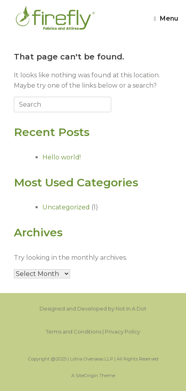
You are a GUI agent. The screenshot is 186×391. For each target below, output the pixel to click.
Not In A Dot (131, 308)
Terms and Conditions (73, 331)
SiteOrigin (87, 375)
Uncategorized (66, 207)
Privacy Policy (122, 331)
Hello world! (61, 157)
